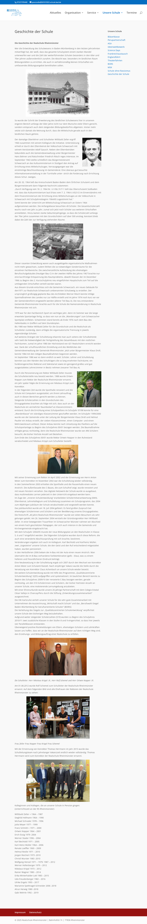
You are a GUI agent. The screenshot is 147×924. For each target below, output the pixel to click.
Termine (132, 13)
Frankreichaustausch (118, 53)
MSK (110, 67)
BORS (110, 64)
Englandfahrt (114, 57)
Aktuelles (55, 13)
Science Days (114, 50)
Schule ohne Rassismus (119, 70)
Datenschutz (35, 912)
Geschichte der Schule (118, 74)
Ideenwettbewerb (116, 46)
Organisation (73, 13)
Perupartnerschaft (116, 40)
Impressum (20, 912)
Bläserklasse (114, 36)
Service (91, 13)
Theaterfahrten (115, 60)
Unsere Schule (111, 13)
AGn (110, 43)
